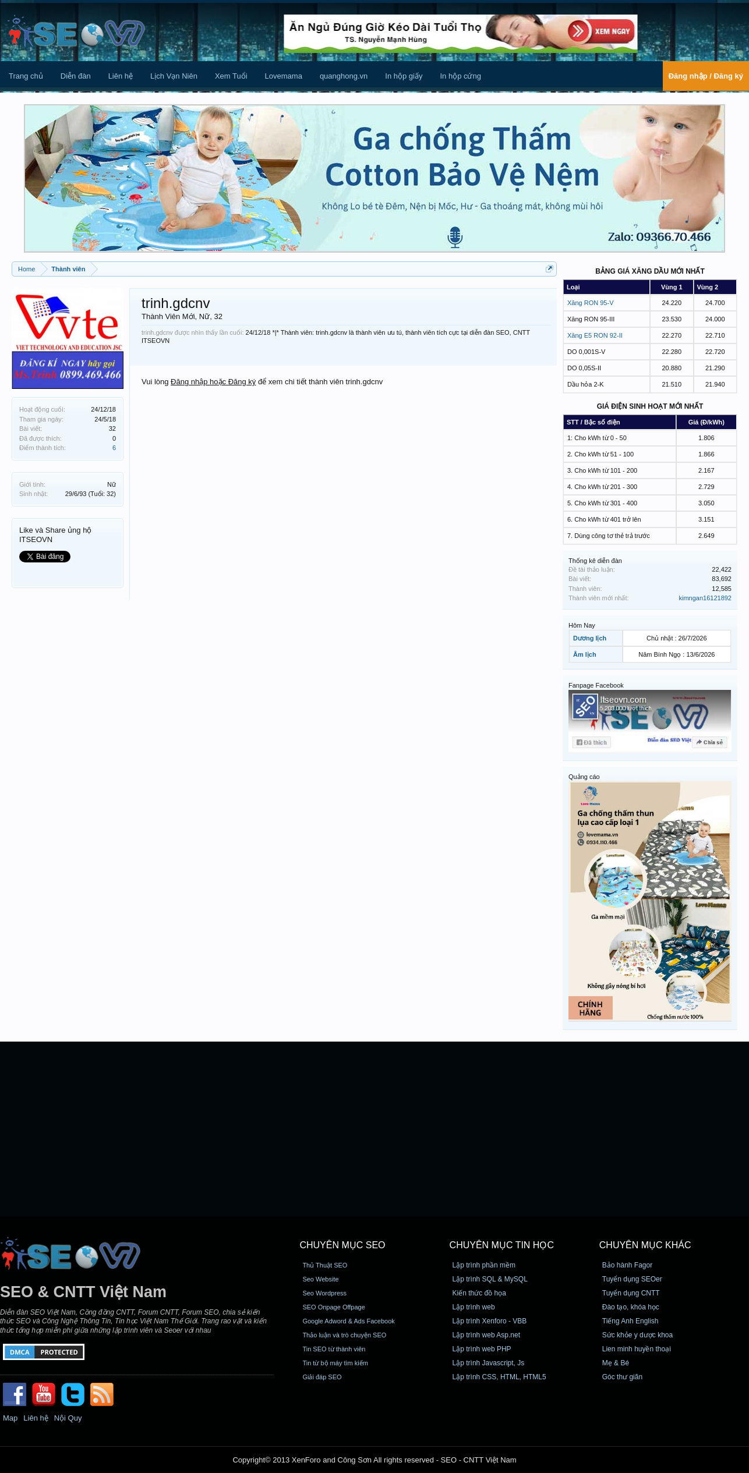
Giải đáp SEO (321, 1376)
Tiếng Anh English (630, 1321)
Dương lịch (589, 638)
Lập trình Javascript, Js (489, 1363)
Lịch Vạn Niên (173, 76)
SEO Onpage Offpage (333, 1307)
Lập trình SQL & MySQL (490, 1279)
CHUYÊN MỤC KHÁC (645, 1245)
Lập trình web (474, 1307)
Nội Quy (68, 1418)
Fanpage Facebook (596, 685)
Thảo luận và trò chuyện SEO (344, 1335)
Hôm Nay (581, 625)
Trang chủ (26, 76)
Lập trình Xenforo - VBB (490, 1321)
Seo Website (320, 1279)
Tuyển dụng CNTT (631, 1293)
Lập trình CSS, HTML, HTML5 (499, 1377)
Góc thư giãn (622, 1377)
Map (10, 1418)
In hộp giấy (403, 76)
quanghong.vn (344, 76)
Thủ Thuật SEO (324, 1265)
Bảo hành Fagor (627, 1265)
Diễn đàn (76, 76)
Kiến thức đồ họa (479, 1293)
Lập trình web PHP (482, 1349)
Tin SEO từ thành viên (333, 1348)
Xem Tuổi (231, 76)
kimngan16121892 (705, 597)
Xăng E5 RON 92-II (595, 335)
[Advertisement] (374, 1128)
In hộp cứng (460, 76)
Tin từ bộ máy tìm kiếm (335, 1362)
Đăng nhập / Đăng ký (706, 76)
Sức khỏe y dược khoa (637, 1335)
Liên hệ (120, 76)
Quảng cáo (584, 776)
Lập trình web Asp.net (486, 1335)
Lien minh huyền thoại (636, 1349)
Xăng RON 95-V (590, 302)
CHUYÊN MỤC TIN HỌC (502, 1245)
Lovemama (283, 76)
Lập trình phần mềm (484, 1265)
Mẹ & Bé (615, 1363)
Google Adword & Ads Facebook (348, 1321)
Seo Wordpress (324, 1293)
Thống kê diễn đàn (595, 560)
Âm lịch (584, 654)
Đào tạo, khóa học (630, 1307)
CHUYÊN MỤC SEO (342, 1245)
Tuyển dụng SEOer (632, 1279)
